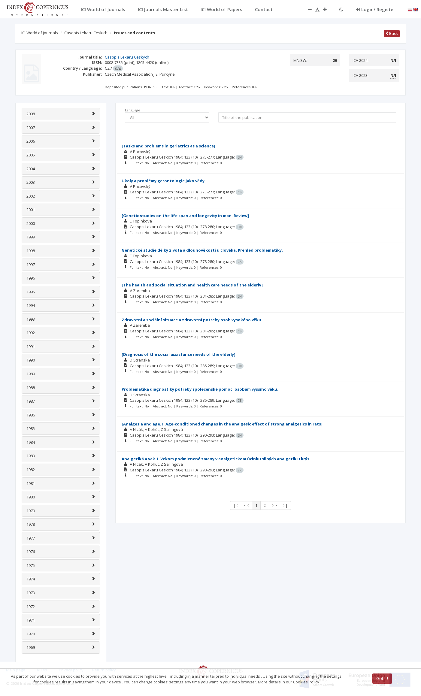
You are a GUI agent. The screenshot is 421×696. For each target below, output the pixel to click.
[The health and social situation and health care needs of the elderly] (192, 285)
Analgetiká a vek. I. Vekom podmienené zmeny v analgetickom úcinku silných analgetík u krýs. (216, 458)
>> (274, 505)
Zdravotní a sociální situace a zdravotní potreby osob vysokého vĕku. (192, 319)
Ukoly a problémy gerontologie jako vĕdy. (164, 180)
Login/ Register (375, 9)
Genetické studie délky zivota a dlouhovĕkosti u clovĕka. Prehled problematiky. (202, 250)
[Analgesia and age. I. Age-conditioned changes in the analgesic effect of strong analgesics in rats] (222, 424)
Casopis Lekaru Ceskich (86, 32)
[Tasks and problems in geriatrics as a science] (168, 146)
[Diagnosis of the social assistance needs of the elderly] (178, 354)
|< (235, 505)
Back (392, 33)
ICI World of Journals (39, 32)
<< (246, 505)
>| (285, 505)
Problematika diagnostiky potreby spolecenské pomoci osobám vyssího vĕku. (200, 389)
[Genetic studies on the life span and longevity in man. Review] (185, 215)
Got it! (382, 678)
